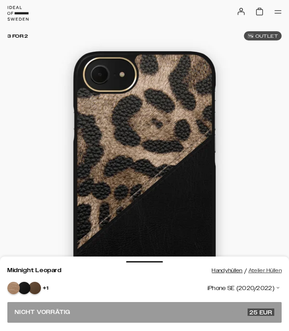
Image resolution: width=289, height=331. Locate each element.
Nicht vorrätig (144, 312)
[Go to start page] (18, 13)
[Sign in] (241, 11)
